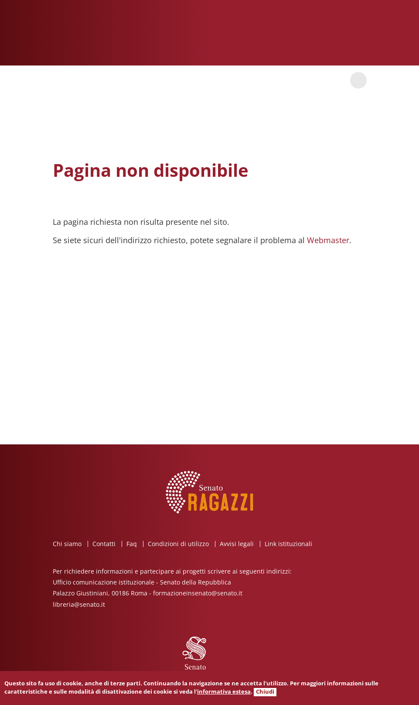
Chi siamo (67, 544)
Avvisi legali (237, 544)
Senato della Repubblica (322, 32)
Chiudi (265, 691)
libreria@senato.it (79, 604)
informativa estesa (224, 691)
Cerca (358, 80)
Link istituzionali (288, 544)
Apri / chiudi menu (61, 80)
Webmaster (328, 240)
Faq (131, 544)
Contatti (104, 544)
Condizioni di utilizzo (178, 544)
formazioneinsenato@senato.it (197, 593)
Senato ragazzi (103, 36)
